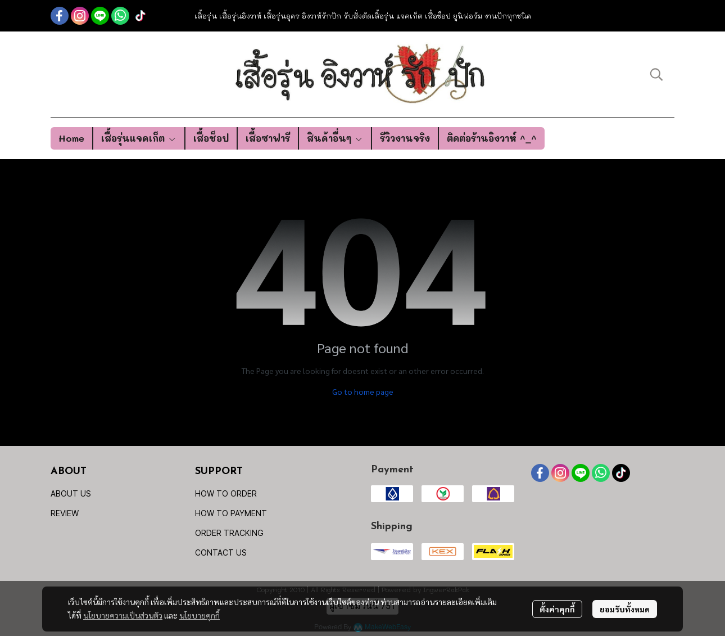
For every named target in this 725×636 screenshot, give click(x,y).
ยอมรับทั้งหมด (625, 609)
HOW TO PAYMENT (231, 513)
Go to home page (362, 391)
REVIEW (65, 513)
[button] (656, 74)
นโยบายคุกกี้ (199, 615)
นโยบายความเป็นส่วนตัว (122, 615)
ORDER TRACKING (229, 533)
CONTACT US (221, 552)
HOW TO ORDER (226, 493)
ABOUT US (71, 493)
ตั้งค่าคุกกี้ (557, 609)
